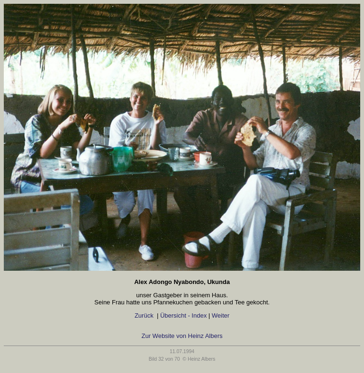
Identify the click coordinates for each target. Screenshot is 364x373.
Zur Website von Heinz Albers (182, 335)
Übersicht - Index (183, 315)
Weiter (222, 315)
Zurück (144, 315)
